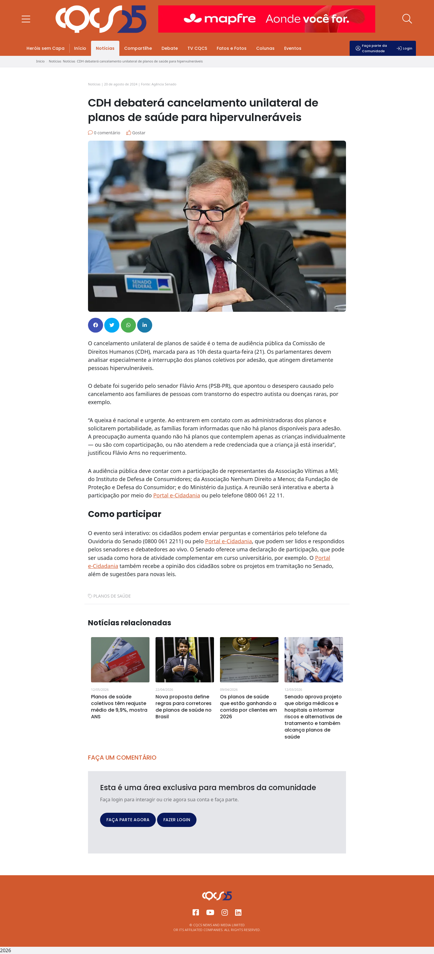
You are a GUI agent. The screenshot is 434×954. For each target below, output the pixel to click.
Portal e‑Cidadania (228, 541)
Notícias (105, 48)
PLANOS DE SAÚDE (112, 596)
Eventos (292, 48)
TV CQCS (197, 48)
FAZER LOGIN (176, 820)
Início (80, 48)
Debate (170, 48)
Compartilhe (138, 48)
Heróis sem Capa (45, 48)
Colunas (265, 48)
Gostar (136, 133)
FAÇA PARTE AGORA (127, 820)
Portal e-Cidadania (176, 495)
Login (404, 48)
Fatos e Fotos (232, 48)
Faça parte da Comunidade (371, 48)
